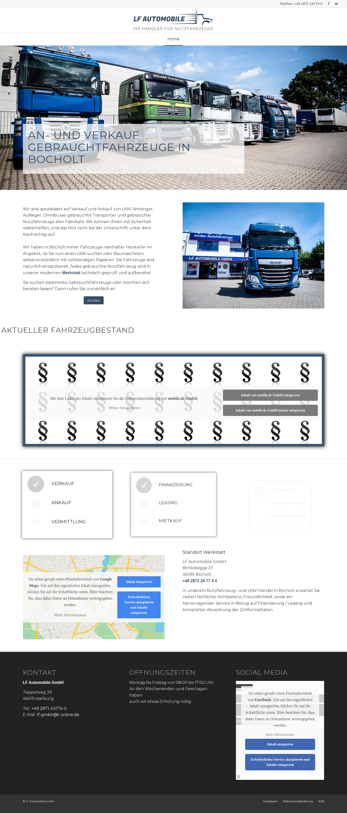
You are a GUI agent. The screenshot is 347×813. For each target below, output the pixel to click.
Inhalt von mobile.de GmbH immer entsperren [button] (270, 410)
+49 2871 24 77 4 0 (200, 581)
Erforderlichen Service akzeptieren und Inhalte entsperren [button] (138, 605)
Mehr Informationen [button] (70, 615)
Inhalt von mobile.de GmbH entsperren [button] (270, 395)
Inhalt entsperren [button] (139, 582)
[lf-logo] (173, 20)
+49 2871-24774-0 (49, 708)
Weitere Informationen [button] (124, 408)
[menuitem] (173, 39)
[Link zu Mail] (336, 3)
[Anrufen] (94, 300)
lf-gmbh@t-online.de (58, 714)
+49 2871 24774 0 (308, 4)
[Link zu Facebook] (328, 3)
